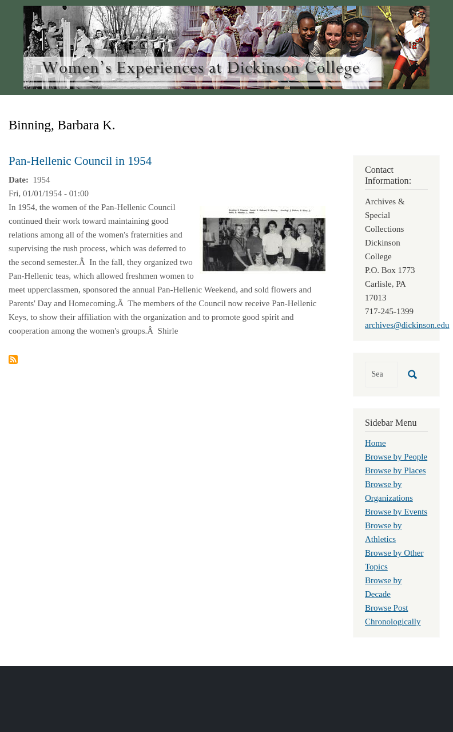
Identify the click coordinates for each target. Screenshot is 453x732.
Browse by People (396, 456)
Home (375, 443)
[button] (262, 239)
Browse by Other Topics (394, 559)
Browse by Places (395, 470)
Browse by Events (396, 511)
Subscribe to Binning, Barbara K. (13, 359)
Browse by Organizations (389, 491)
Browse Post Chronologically (393, 614)
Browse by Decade (383, 587)
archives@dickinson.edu (407, 325)
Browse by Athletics (383, 532)
